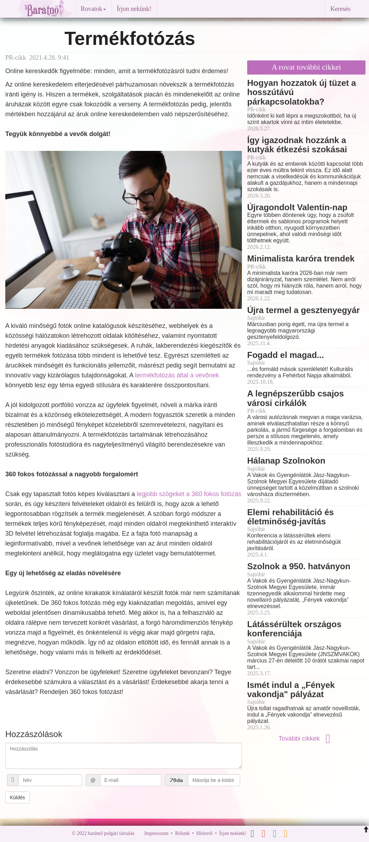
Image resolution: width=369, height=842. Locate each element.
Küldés (17, 797)
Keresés (341, 8)
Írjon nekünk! (134, 8)
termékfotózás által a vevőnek (177, 375)
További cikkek (306, 738)
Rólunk (182, 833)
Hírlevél (204, 833)
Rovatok (93, 8)
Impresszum (156, 833)
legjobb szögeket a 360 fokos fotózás (189, 493)
